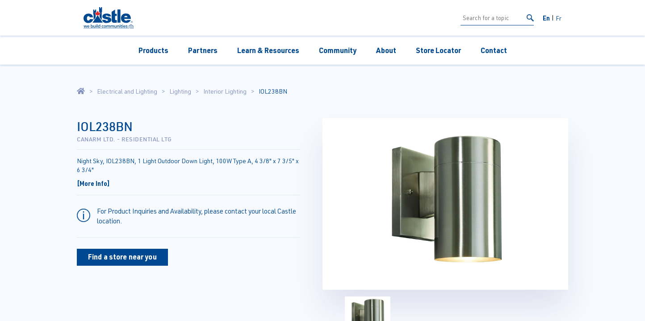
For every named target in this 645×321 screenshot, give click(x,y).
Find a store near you (122, 256)
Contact (494, 50)
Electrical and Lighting (127, 91)
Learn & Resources (268, 50)
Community (337, 50)
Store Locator (438, 50)
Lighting (180, 91)
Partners (203, 50)
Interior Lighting (225, 91)
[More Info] (93, 183)
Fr (558, 18)
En (546, 18)
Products (153, 50)
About (386, 50)
